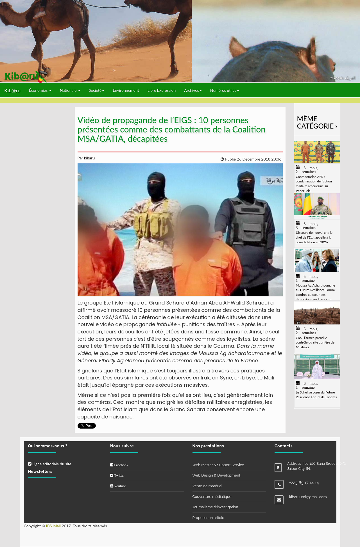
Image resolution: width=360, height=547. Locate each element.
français (337, 77)
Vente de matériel (208, 486)
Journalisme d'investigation (215, 507)
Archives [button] (193, 90)
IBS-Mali (53, 525)
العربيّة (350, 77)
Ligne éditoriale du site (49, 463)
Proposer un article (208, 518)
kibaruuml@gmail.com (308, 497)
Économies (40, 90)
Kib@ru (12, 90)
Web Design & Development (216, 475)
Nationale (70, 90)
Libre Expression (162, 90)
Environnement (126, 90)
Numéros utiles (224, 90)
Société (96, 90)
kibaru (89, 157)
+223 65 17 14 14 (304, 482)
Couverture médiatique (212, 497)
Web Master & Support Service (218, 465)
